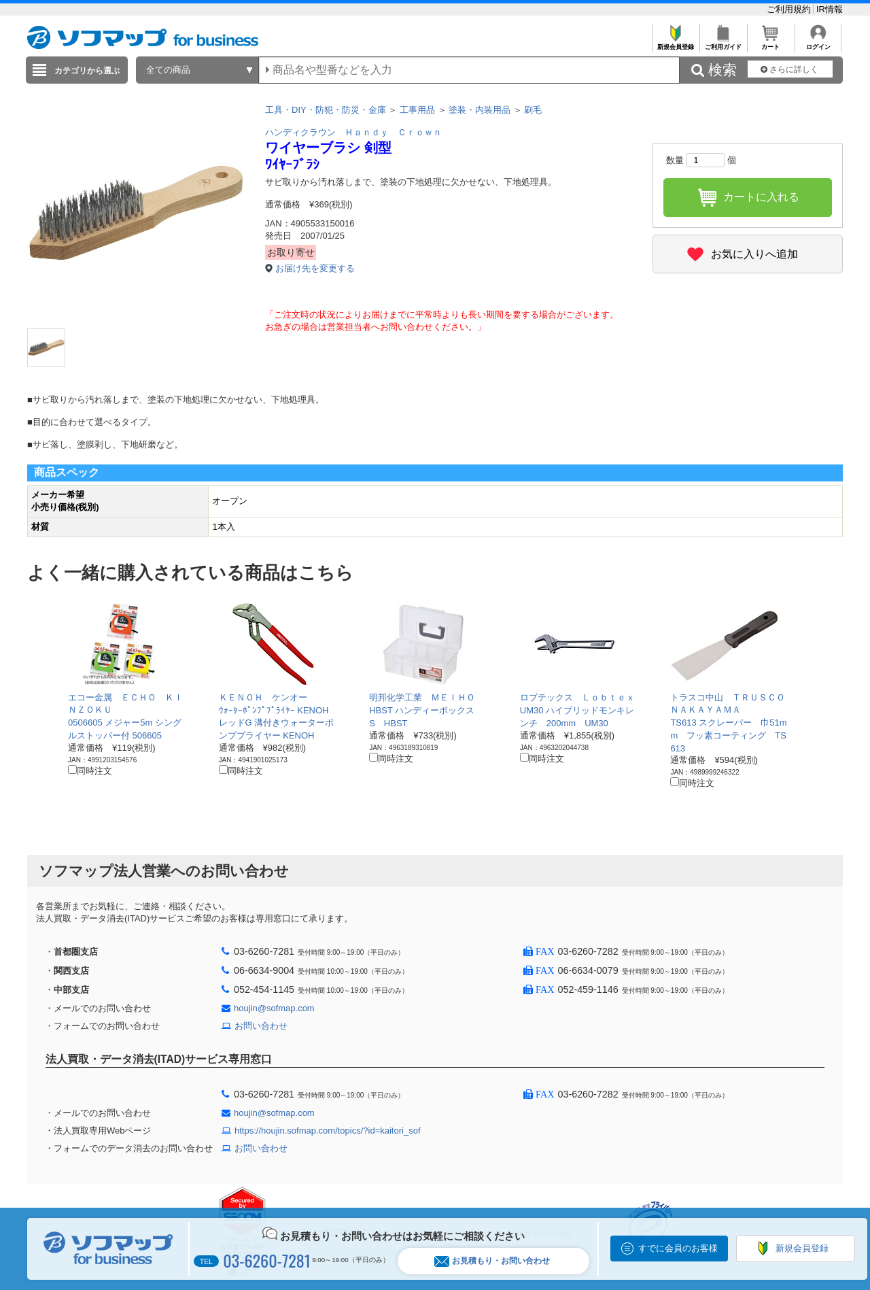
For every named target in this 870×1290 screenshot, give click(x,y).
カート (770, 43)
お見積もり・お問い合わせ (492, 1261)
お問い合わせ (261, 1026)
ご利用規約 (790, 9)
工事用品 (417, 110)
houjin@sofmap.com (274, 1008)
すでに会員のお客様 (678, 1248)
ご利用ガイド (723, 43)
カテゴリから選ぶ (87, 70)
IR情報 (829, 9)
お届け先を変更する (315, 268)
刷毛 (533, 110)
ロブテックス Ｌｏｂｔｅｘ (577, 697)
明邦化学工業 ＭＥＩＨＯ (422, 697)
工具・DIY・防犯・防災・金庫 (325, 110)
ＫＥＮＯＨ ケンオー (263, 697)
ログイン (818, 43)
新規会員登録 (675, 43)
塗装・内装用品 (479, 110)
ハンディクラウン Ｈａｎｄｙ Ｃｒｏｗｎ (353, 132)
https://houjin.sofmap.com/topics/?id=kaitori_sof (327, 1130)
